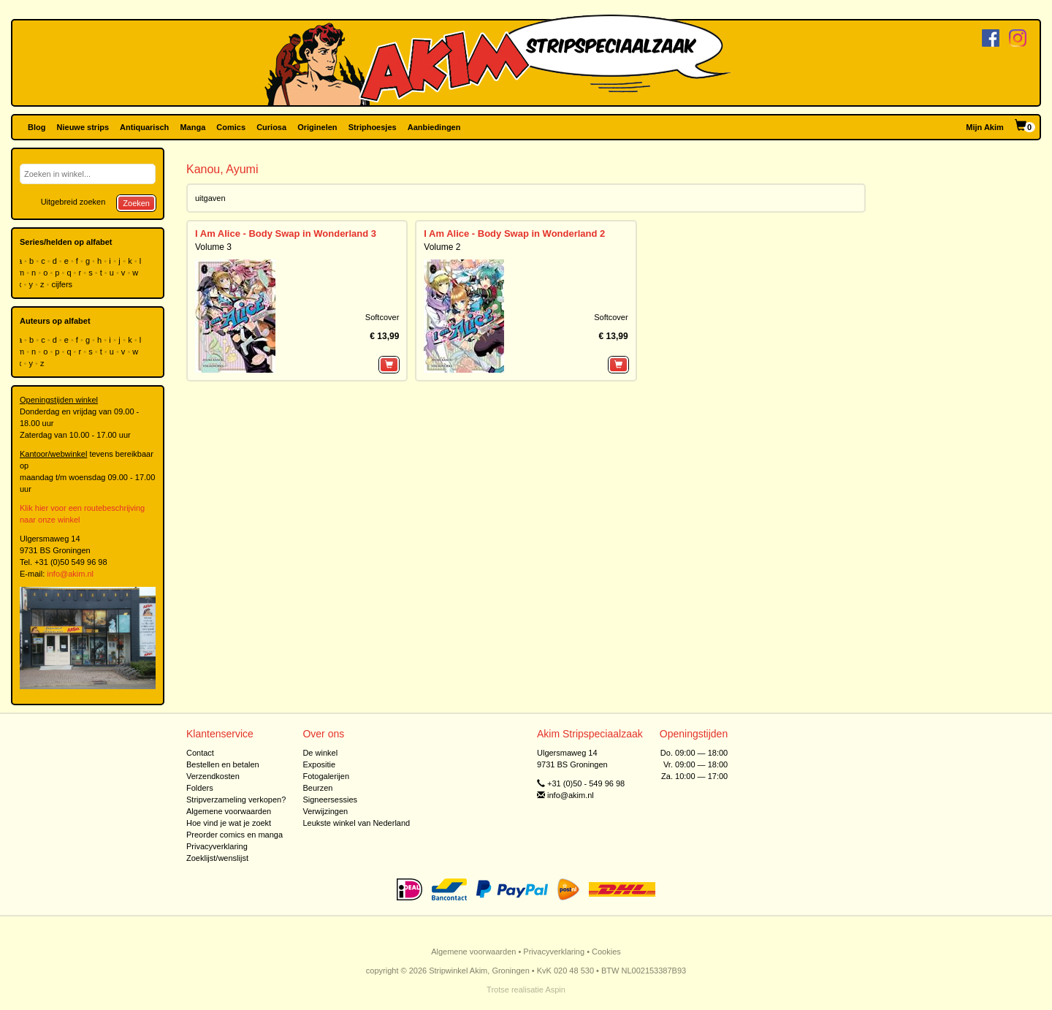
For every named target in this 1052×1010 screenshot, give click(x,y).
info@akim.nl (70, 573)
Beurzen (317, 787)
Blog (36, 127)
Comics (230, 127)
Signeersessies (329, 799)
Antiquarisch (144, 127)
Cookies (606, 951)
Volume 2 (442, 247)
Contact (200, 752)
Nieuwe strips (83, 127)
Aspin (555, 989)
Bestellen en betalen (222, 764)
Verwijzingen (325, 811)
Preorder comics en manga (234, 834)
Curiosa (271, 127)
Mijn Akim (985, 127)
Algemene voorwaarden (228, 811)
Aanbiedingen (434, 127)
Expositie (318, 764)
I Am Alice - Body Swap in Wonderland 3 (285, 233)
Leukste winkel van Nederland (356, 823)
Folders (199, 787)
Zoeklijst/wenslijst (217, 858)
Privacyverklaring (217, 846)
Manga (192, 127)
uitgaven (210, 198)
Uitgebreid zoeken (73, 201)
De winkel (320, 752)
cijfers (62, 284)
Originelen (317, 127)
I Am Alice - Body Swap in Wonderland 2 (514, 233)
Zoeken (136, 203)
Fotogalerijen (325, 776)
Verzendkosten (213, 776)
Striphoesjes (372, 127)
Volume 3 (213, 247)
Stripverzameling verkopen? (236, 799)
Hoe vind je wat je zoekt (228, 823)
